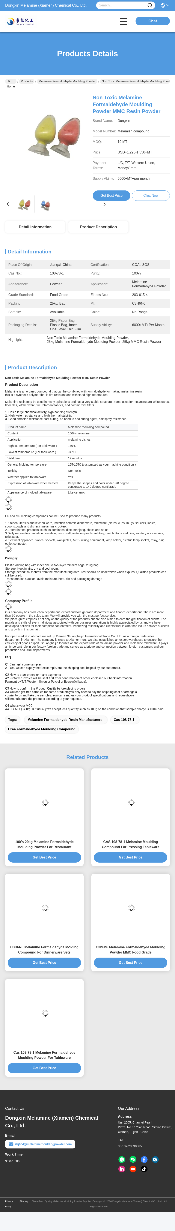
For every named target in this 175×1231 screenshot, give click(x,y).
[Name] (149, 5)
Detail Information (35, 227)
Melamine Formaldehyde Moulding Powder (67, 81)
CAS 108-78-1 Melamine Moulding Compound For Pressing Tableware (130, 844)
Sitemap (24, 1201)
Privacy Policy (9, 1204)
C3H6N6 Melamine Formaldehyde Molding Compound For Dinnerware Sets (44, 949)
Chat (152, 21)
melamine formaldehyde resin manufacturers (64, 720)
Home (11, 82)
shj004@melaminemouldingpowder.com (40, 1144)
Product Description (98, 227)
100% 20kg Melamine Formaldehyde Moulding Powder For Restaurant (44, 844)
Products (27, 81)
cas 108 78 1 (124, 720)
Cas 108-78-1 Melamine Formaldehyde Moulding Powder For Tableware (44, 1055)
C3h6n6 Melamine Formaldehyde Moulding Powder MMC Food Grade (131, 949)
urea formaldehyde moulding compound (41, 729)
